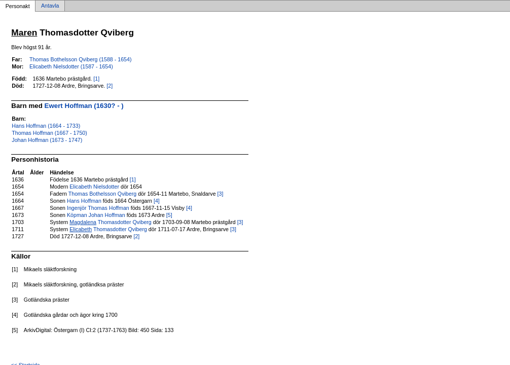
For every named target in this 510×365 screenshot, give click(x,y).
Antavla (50, 6)
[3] (220, 194)
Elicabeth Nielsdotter (94, 187)
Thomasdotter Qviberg (110, 222)
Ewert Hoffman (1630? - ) (84, 106)
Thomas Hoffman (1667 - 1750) (49, 133)
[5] (169, 215)
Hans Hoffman (84, 201)
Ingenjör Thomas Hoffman (98, 208)
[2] (109, 86)
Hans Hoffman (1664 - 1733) (46, 126)
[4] (157, 201)
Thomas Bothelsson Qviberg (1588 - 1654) (80, 59)
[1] (96, 79)
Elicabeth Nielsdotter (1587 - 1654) (71, 66)
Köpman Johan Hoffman (96, 215)
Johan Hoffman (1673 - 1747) (47, 140)
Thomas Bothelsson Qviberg (102, 194)
